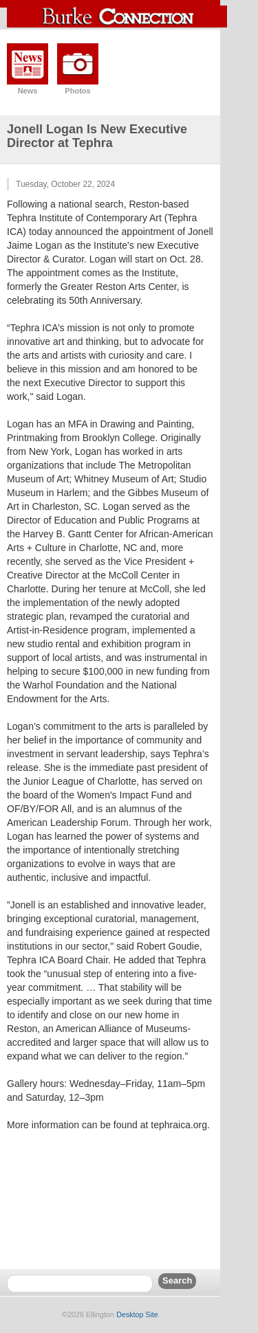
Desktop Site (137, 1314)
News (28, 91)
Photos (77, 91)
